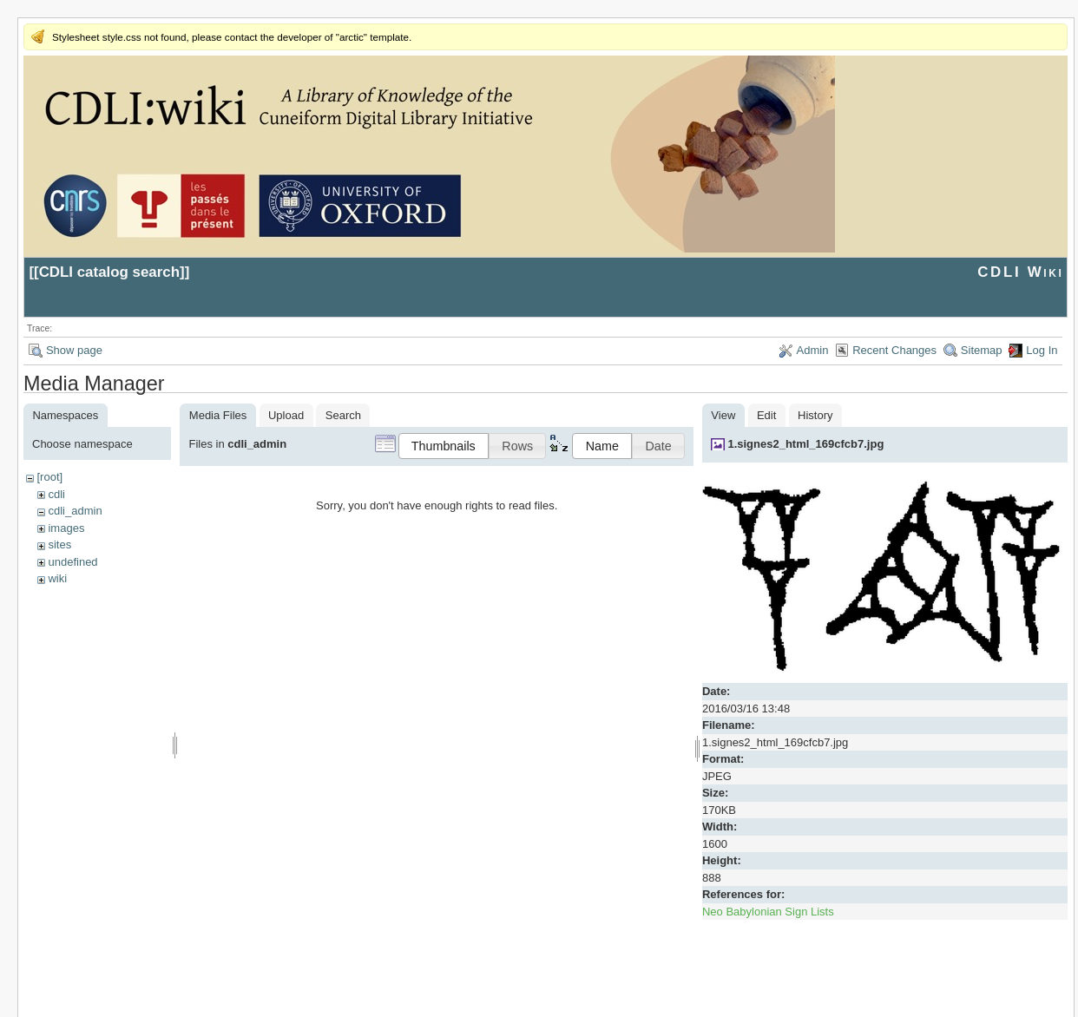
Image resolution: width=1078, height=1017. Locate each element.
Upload (286, 415)
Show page (74, 350)
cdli (56, 494)
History (815, 415)
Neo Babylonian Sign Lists (768, 911)
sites (59, 544)
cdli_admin (75, 510)
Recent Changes (894, 350)
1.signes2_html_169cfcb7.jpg (805, 443)
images (66, 528)
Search (343, 415)
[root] (49, 476)
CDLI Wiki (1020, 272)
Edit (766, 415)
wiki (57, 578)
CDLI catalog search (109, 272)
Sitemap (981, 350)
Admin (813, 350)
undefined (72, 561)
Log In (1041, 350)
